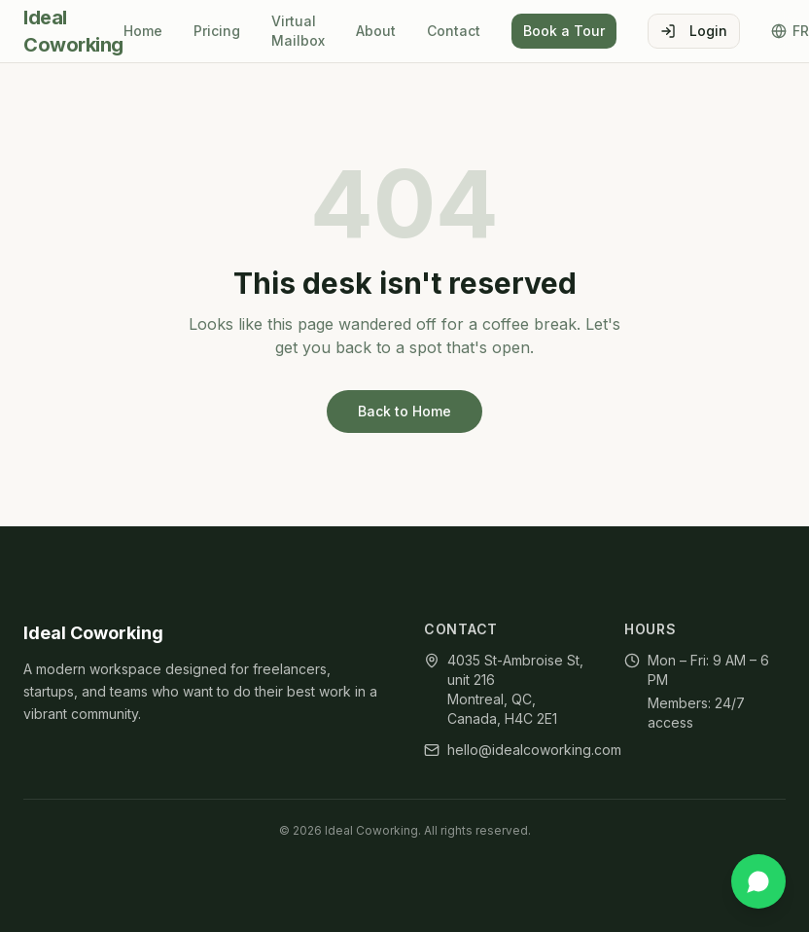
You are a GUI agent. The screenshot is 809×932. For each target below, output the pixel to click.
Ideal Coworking (73, 31)
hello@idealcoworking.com (534, 749)
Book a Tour (564, 30)
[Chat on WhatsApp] (758, 881)
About (376, 30)
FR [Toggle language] (790, 30)
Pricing (216, 30)
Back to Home (404, 411)
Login (693, 30)
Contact (453, 30)
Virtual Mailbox (298, 31)
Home (142, 30)
